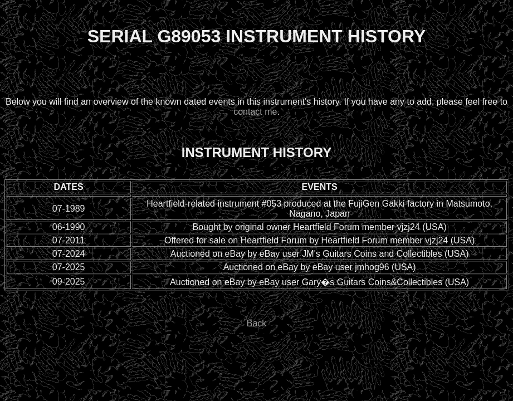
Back (257, 323)
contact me (255, 111)
